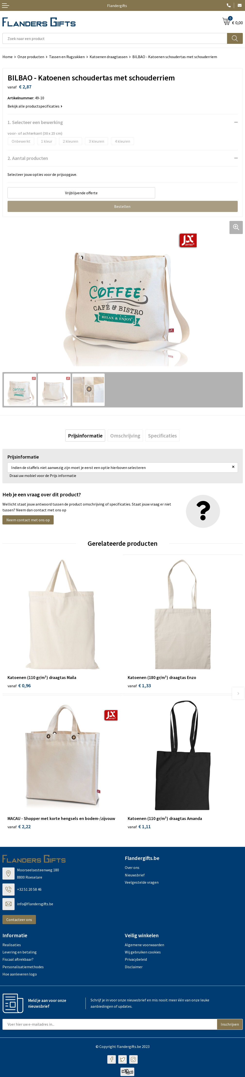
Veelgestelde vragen (142, 883)
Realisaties (11, 945)
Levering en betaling (19, 953)
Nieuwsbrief (135, 876)
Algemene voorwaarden (144, 945)
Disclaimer (134, 967)
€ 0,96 (19, 686)
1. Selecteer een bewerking (35, 122)
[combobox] (114, 38)
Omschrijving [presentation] (125, 435)
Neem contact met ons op (28, 520)
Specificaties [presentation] (162, 435)
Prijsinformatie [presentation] (85, 435)
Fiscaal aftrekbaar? (18, 960)
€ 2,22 (19, 828)
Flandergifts (117, 5)
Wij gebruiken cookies (143, 953)
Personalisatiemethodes (23, 967)
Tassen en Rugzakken (67, 56)
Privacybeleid (136, 960)
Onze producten (30, 56)
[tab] (85, 436)
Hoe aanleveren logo (19, 975)
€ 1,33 (139, 686)
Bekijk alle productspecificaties (35, 106)
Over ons (132, 868)
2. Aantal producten (28, 158)
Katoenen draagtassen (108, 56)
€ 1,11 (139, 828)
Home (7, 56)
